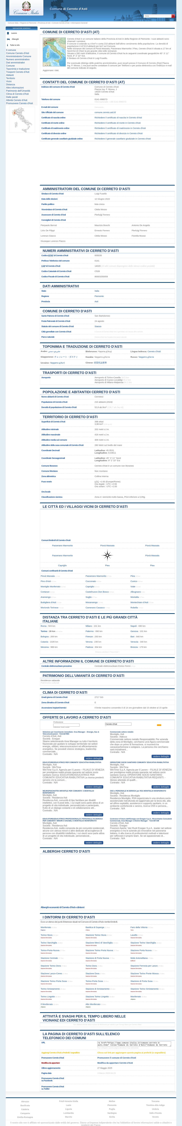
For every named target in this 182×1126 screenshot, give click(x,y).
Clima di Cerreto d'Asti (65, 692)
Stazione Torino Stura (96, 935)
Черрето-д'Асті (57, 363)
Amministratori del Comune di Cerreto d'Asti (86, 189)
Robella (134, 607)
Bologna (45, 636)
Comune (10, 66)
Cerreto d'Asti (73, 39)
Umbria (155, 1109)
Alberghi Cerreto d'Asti (66, 851)
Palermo (90, 631)
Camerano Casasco (95, 607)
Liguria (68, 1109)
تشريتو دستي (54, 351)
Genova (134, 631)
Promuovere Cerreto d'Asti (19, 103)
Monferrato (46, 927)
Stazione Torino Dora (51, 966)
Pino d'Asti (46, 581)
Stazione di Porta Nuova (97, 958)
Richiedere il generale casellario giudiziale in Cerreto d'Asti (123, 138)
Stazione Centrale (49, 958)
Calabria (25, 1109)
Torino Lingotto (48, 996)
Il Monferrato (47, 1004)
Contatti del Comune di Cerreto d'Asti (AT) (84, 82)
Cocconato (91, 581)
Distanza (10, 84)
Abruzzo (25, 1101)
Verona (89, 642)
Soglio (89, 597)
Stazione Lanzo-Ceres (51, 973)
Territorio (10, 78)
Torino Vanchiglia (49, 942)
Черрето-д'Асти (146, 357)
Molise (112, 1101)
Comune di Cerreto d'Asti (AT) (71, 32)
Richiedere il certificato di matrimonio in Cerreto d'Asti (120, 128)
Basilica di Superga (95, 927)
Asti (96, 301)
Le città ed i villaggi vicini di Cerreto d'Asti (85, 507)
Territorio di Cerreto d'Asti (70, 417)
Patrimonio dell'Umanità (18, 91)
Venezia (134, 642)
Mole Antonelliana (139, 958)
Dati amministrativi (61, 286)
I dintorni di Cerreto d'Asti (69, 917)
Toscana (155, 1101)
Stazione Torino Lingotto (97, 996)
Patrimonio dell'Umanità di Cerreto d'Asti (83, 676)
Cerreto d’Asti (154, 351)
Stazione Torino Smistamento (145, 989)
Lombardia (68, 1113)
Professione (58, 722)
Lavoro (14, 33)
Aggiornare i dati (51, 70)
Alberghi (15, 39)
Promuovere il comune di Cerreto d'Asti (116, 1058)
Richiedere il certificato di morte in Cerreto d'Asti (118, 123)
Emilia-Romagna (25, 1117)
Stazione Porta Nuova (141, 950)
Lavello (134, 935)
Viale (133, 586)
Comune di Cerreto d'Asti (67, 311)
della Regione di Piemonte (137, 39)
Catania (44, 642)
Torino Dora (91, 966)
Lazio (68, 1105)
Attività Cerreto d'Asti (16, 100)
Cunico (134, 581)
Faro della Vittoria (139, 927)
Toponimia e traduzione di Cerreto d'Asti (82, 346)
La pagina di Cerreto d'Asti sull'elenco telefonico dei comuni (81, 1036)
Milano (89, 626)
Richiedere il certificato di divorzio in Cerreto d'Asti (118, 133)
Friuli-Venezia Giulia (68, 1101)
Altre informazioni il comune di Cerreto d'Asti (88, 661)
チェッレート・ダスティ (66, 357)
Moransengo (92, 602)
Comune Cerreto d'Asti (60, 23)
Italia (97, 291)
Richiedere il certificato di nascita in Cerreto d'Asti (118, 117)
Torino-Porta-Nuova (50, 950)
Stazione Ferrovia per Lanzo (144, 966)
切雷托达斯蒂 (100, 362)
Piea (135, 48)
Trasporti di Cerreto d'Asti (69, 373)
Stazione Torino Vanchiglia (143, 942)
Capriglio (62, 565)
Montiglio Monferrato (50, 586)
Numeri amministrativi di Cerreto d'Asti (81, 251)
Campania (25, 1113)
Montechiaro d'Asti (139, 602)
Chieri (81, 51)
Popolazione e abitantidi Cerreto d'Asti (81, 392)
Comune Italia (13, 23)
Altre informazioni (15, 87)
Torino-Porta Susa (94, 981)
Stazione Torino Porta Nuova (99, 950)
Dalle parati (12, 97)
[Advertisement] (107, 162)
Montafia (135, 597)
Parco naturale (47, 337)
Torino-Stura (46, 935)
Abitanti (10, 75)
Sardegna (112, 1113)
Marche (68, 1117)
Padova (89, 647)
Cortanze (45, 592)
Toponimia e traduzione (18, 69)
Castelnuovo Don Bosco (97, 592)
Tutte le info (15, 45)
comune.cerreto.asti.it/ (105, 112)
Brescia (134, 647)
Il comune (11, 50)
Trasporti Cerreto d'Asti (17, 72)
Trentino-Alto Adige (155, 1105)
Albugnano (136, 592)
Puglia (112, 1109)
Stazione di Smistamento (97, 989)
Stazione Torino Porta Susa (54, 981)
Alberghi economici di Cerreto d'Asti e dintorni (62, 907)
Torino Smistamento (50, 989)
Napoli (134, 626)
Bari (132, 636)
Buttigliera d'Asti (48, 602)
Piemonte (99, 296)
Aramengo (46, 597)
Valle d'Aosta (155, 1113)
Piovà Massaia (103, 48)
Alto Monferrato (93, 1004)
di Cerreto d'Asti (68, 9)
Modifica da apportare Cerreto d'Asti (115, 1063)
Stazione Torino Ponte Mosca (145, 973)
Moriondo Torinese (49, 607)
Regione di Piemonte (28, 23)
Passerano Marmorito (121, 48)
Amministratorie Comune (18, 56)
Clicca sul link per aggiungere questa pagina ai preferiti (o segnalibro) (131, 1053)
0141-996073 (101, 99)
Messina (45, 647)
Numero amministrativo (17, 59)
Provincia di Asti (44, 23)
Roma (43, 626)
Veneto (155, 1117)
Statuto (98, 326)
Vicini (9, 81)
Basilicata (25, 1105)
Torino (44, 631)
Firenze (89, 636)
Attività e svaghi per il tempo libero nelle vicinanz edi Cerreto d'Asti (84, 1018)
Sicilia (112, 1117)
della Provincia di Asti (111, 39)
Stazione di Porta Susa (142, 981)
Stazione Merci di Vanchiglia (99, 942)
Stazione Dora (92, 973)
